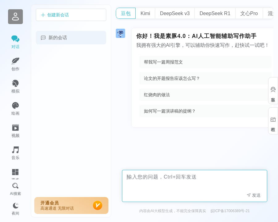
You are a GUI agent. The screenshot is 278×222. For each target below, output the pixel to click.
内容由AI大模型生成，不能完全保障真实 (172, 211)
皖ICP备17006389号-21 (230, 211)
